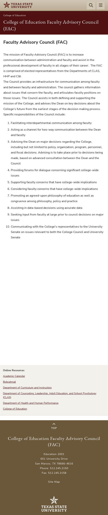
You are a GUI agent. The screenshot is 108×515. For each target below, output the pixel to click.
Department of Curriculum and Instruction (27, 387)
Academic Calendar (14, 376)
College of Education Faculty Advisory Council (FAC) (54, 441)
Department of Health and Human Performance (30, 403)
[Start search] (91, 6)
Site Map (54, 482)
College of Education (14, 15)
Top (54, 426)
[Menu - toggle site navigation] (101, 6)
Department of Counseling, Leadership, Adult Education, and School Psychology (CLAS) (49, 395)
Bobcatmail (9, 382)
